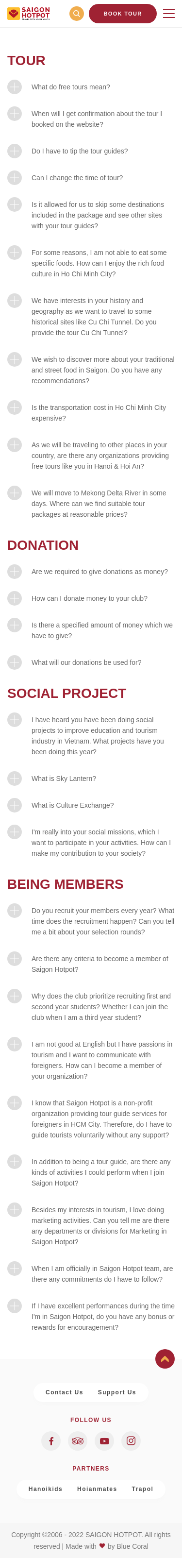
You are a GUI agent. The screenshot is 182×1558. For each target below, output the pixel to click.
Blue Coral (132, 1546)
